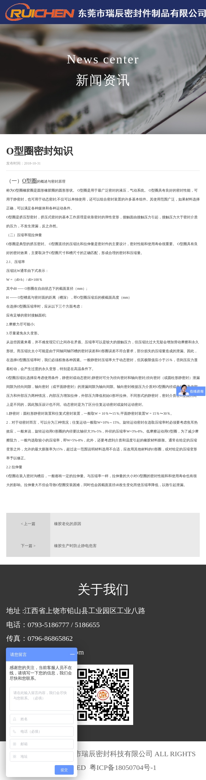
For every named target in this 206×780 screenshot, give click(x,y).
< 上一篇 (28, 523)
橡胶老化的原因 (67, 523)
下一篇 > (28, 546)
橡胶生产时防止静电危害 (75, 546)
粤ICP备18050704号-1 (122, 767)
